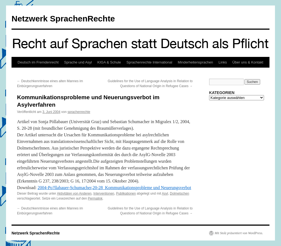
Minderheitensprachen (195, 62)
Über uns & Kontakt (247, 62)
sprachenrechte (79, 112)
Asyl (165, 193)
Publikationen (126, 193)
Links (222, 62)
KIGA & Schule (109, 62)
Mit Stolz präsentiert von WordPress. (239, 233)
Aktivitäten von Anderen (74, 193)
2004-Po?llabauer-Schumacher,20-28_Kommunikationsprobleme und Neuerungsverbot (114, 187)
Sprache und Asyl (78, 62)
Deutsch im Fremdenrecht (38, 62)
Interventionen (103, 193)
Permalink (95, 198)
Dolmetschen (179, 193)
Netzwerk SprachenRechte (63, 18)
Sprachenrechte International (149, 62)
